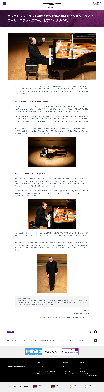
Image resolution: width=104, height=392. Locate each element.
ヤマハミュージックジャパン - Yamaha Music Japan (97, 4)
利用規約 (81, 366)
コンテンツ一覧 (15, 340)
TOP (8, 340)
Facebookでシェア (95, 331)
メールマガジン (40, 366)
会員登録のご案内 (64, 369)
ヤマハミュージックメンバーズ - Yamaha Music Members (52, 4)
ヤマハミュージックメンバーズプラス (45, 373)
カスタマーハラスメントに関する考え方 (88, 376)
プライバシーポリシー (84, 369)
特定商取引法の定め (84, 373)
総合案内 (62, 366)
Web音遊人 (10, 331)
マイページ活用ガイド (65, 371)
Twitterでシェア (91, 331)
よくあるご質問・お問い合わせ (67, 373)
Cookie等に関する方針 (84, 371)
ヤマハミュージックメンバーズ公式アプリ (46, 371)
